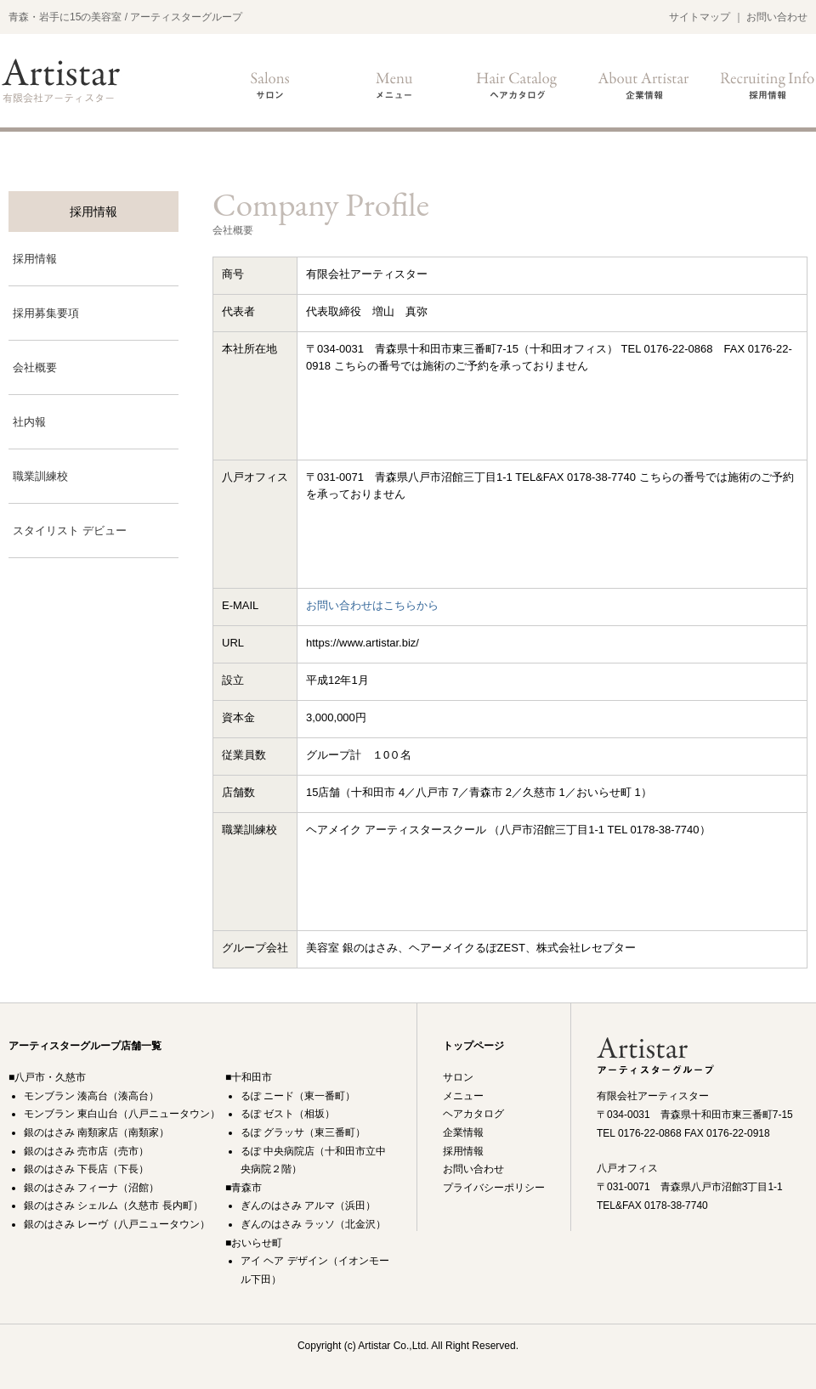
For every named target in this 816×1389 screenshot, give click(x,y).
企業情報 (642, 85)
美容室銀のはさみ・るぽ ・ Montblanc (61, 80)
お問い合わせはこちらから (372, 605)
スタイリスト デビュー (70, 530)
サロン (270, 85)
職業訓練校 (40, 476)
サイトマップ (699, 17)
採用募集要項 (46, 313)
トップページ (473, 1046)
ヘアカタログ (518, 85)
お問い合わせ (777, 17)
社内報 (29, 421)
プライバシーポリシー (494, 1188)
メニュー (394, 85)
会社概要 (35, 367)
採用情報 (766, 85)
